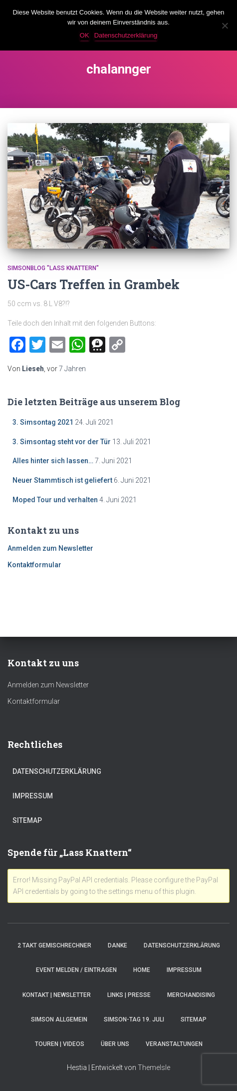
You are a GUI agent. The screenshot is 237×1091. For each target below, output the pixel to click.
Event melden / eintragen (76, 969)
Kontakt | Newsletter (56, 994)
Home (141, 969)
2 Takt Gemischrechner (54, 945)
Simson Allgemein (59, 1019)
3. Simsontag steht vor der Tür (61, 442)
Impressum (32, 796)
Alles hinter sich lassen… (52, 461)
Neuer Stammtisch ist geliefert (62, 480)
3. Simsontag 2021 (42, 422)
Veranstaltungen (174, 1043)
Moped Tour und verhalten (55, 500)
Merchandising (191, 994)
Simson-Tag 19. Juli (134, 1019)
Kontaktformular (34, 565)
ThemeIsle (154, 1067)
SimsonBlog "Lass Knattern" (53, 268)
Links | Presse (129, 994)
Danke (117, 945)
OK (84, 35)
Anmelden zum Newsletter (50, 548)
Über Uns (115, 1043)
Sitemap (27, 820)
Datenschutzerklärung (56, 771)
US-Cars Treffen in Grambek (93, 284)
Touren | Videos (59, 1043)
